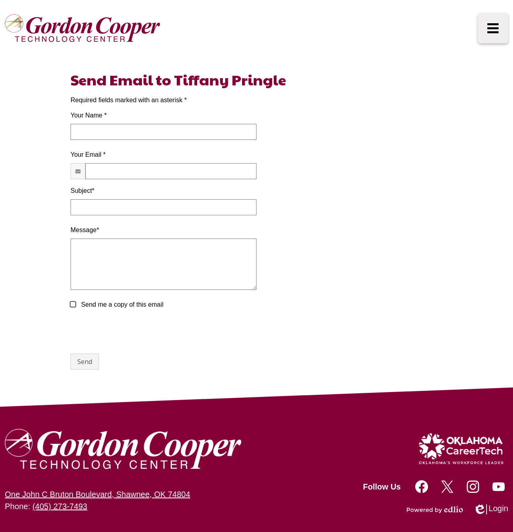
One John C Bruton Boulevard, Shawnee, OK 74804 (97, 494)
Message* (85, 230)
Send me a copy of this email (121, 304)
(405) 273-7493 (59, 506)
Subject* (83, 190)
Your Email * (88, 154)
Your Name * (89, 115)
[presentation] (131, 331)
